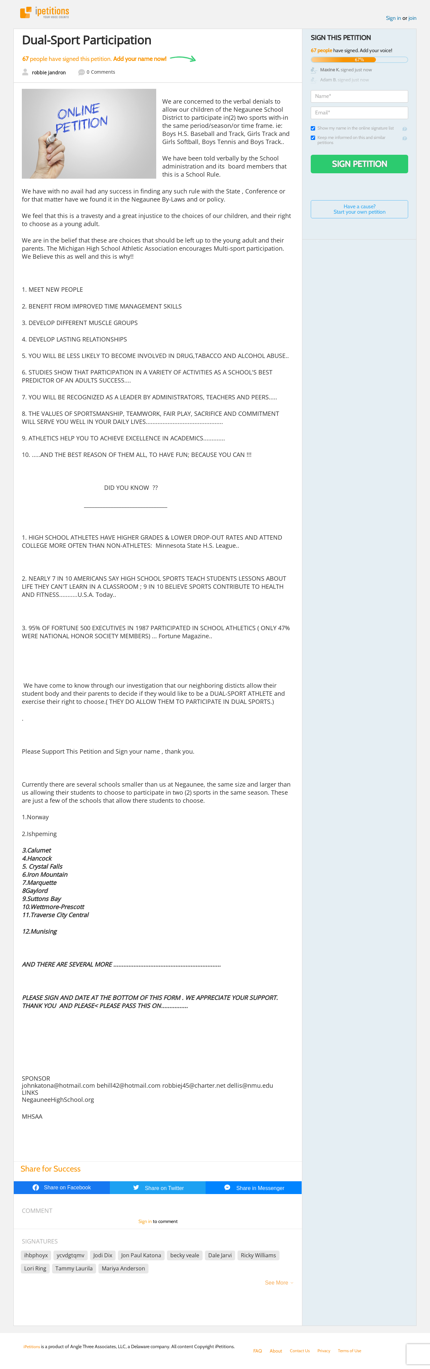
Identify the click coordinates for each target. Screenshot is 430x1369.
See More (276, 1284)
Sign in (393, 19)
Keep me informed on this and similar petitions (348, 142)
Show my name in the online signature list (352, 129)
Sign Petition (359, 165)
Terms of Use (355, 1351)
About (276, 1351)
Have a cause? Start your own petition (360, 211)
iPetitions (48, 13)
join (412, 19)
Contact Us (301, 1351)
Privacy (327, 1351)
